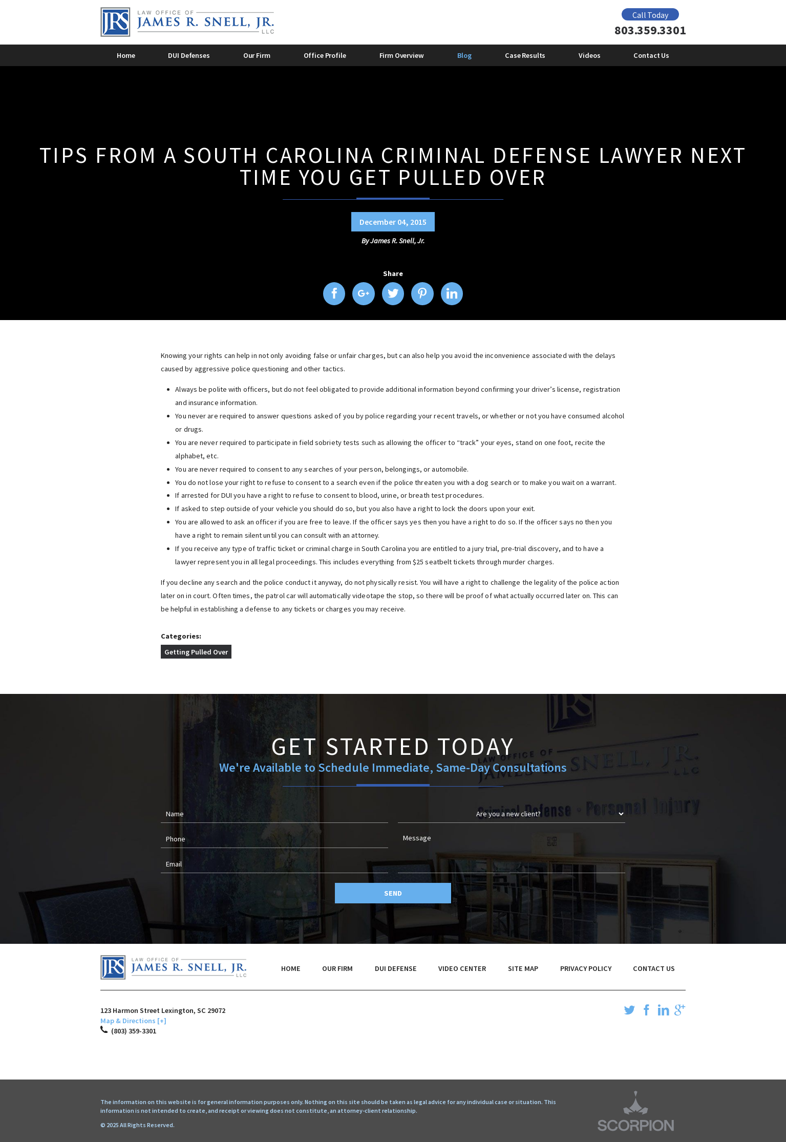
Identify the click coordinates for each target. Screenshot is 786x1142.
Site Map (523, 968)
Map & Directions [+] (133, 1020)
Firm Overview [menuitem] (401, 55)
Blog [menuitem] (464, 55)
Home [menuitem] (126, 55)
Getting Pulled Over (196, 652)
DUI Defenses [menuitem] (188, 55)
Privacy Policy (585, 968)
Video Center (462, 968)
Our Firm (337, 968)
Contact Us (654, 968)
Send (392, 893)
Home (291, 968)
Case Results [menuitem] (525, 55)
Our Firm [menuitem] (256, 55)
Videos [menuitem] (589, 55)
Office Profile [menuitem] (325, 55)
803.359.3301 (650, 30)
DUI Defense (396, 968)
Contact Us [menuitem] (651, 55)
